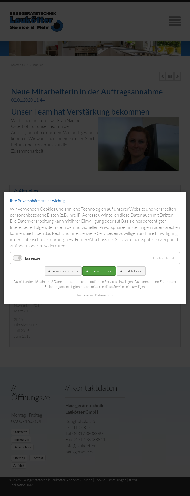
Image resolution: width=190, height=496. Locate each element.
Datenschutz (104, 295)
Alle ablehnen (131, 271)
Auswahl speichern (63, 271)
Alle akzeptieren (99, 271)
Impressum (85, 295)
